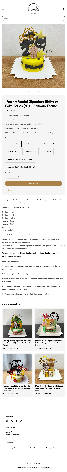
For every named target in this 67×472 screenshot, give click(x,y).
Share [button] (8, 190)
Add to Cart (33, 183)
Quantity (8, 173)
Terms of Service (23, 467)
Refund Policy (45, 467)
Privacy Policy (35, 467)
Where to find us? (12, 435)
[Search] (61, 18)
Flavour (7, 138)
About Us (9, 432)
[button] (2, 8)
